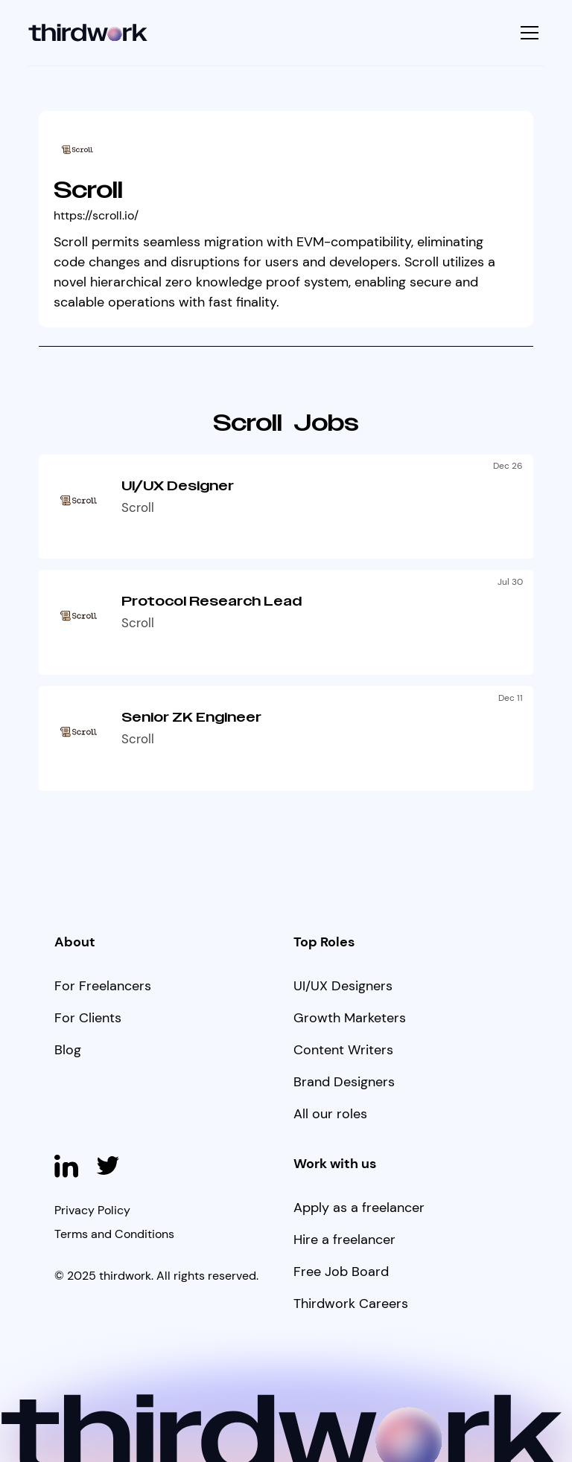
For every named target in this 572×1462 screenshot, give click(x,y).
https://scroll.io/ (96, 215)
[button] (528, 33)
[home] (88, 33)
